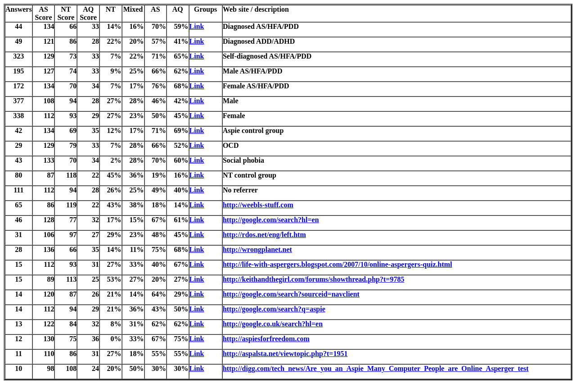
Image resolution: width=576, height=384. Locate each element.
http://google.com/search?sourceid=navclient (291, 294)
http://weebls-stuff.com (258, 205)
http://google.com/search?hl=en (271, 220)
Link (196, 26)
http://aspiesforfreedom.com (266, 339)
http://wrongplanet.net (257, 249)
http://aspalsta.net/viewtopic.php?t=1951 (285, 353)
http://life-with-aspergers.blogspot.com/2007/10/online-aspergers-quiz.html (337, 264)
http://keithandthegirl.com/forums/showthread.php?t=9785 (314, 279)
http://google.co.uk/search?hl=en (273, 324)
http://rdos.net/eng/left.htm (264, 234)
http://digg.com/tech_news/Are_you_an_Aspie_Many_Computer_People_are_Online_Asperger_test (376, 368)
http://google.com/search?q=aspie (274, 309)
